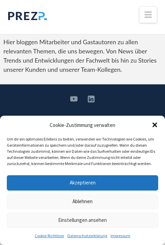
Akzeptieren (83, 182)
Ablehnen (82, 201)
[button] (154, 124)
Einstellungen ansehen (82, 220)
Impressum (120, 235)
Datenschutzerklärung (87, 235)
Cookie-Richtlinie (49, 235)
